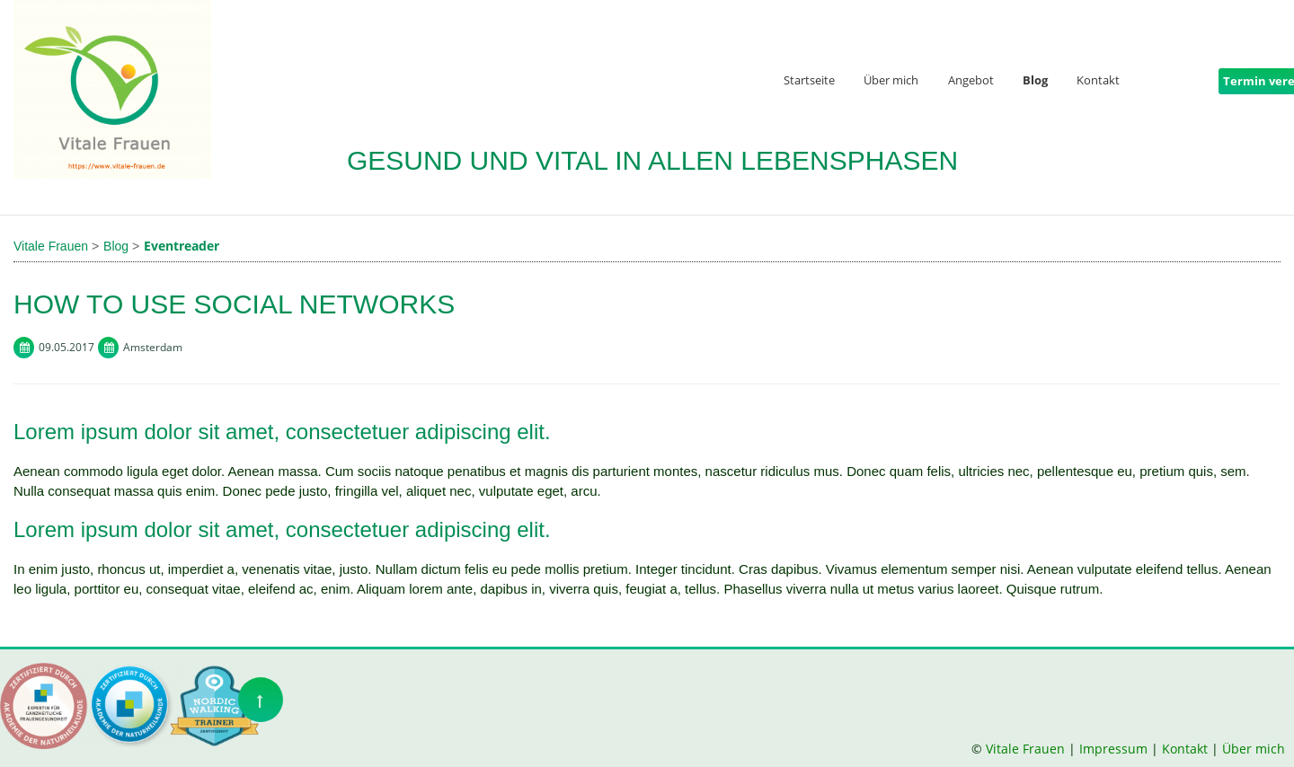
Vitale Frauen (1027, 748)
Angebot (971, 81)
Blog (1035, 81)
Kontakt (1098, 81)
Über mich (891, 81)
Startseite (809, 81)
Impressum (1113, 748)
